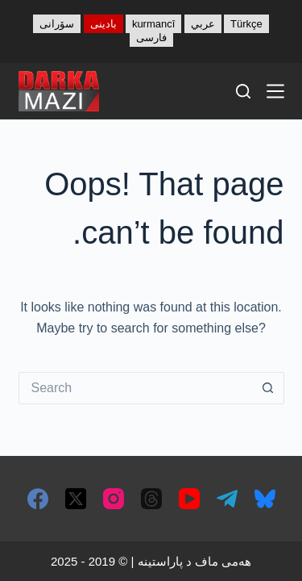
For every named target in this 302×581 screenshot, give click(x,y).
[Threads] (151, 498)
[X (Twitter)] (75, 498)
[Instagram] (113, 498)
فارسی (151, 37)
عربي (203, 24)
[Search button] (268, 388)
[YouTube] (189, 498)
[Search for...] (135, 388)
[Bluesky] (264, 498)
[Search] (243, 91)
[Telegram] (227, 498)
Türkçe (246, 24)
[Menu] (275, 91)
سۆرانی (56, 24)
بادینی (103, 24)
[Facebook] (37, 498)
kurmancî (153, 24)
